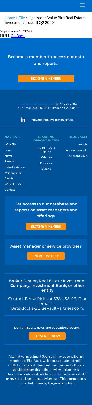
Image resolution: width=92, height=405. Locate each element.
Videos (46, 169)
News (8, 155)
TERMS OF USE (64, 120)
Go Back (18, 35)
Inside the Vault (77, 155)
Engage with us (46, 256)
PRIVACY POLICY (42, 120)
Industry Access (15, 167)
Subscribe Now (47, 336)
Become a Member (46, 78)
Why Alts (10, 144)
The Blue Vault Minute (46, 150)
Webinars (46, 157)
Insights (82, 144)
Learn (8, 150)
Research (11, 161)
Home (10, 17)
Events (9, 178)
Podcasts (46, 163)
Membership (13, 172)
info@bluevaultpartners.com (36, 104)
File (22, 17)
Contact (10, 189)
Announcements (76, 150)
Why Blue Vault (14, 184)
